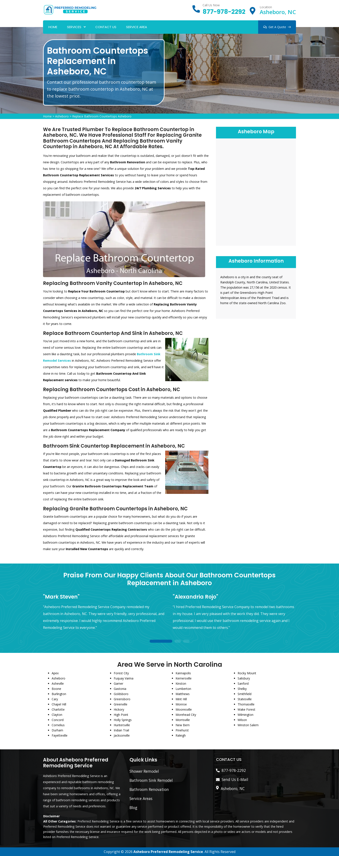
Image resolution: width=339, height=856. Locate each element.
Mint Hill (181, 699)
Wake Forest (246, 709)
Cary (55, 699)
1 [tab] (161, 641)
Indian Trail (121, 730)
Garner (118, 683)
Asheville (58, 683)
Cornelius (58, 725)
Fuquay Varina (123, 678)
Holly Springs (123, 720)
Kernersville (184, 678)
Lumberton (183, 689)
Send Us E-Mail (235, 779)
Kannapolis (183, 673)
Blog (133, 807)
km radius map (256, 191)
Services (74, 27)
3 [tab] (186, 641)
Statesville (245, 699)
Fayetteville (59, 735)
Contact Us (105, 27)
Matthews (183, 694)
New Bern (183, 725)
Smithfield (244, 694)
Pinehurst (182, 730)
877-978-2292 (224, 12)
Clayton (57, 715)
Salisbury (244, 678)
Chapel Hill (59, 704)
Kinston (181, 683)
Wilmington (245, 715)
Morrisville (183, 720)
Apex (55, 673)
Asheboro (62, 116)
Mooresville (184, 709)
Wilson (242, 720)
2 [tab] (178, 641)
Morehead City (186, 715)
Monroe (181, 704)
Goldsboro (121, 694)
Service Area (136, 27)
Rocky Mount (247, 673)
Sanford (243, 683)
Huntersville (122, 725)
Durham (57, 730)
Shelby (242, 689)
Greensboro (122, 699)
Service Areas (141, 798)
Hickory (119, 709)
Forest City (121, 673)
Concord (58, 720)
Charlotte (58, 709)
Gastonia (120, 689)
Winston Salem (248, 725)
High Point (121, 715)
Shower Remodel (144, 771)
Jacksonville (122, 735)
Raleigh (181, 735)
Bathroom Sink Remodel (151, 780)
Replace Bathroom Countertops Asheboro (101, 116)
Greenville (120, 704)
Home (52, 27)
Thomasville (246, 704)
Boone (56, 689)
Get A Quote (277, 27)
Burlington (59, 694)
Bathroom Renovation (149, 789)
